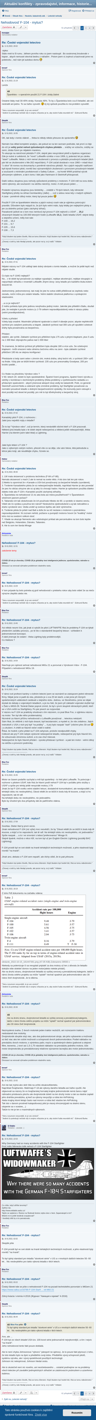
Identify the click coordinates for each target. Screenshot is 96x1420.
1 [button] (78, 28)
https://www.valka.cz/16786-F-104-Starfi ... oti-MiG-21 (28, 1289)
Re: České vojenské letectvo (21, 42)
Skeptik (5, 120)
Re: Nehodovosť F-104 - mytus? (21, 582)
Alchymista (6, 533)
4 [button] (89, 28)
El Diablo (11, 1126)
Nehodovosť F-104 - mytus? (22, 22)
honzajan (5, 33)
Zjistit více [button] (41, 1414)
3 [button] (85, 28)
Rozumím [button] (76, 1412)
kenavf (4, 68)
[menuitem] (5, 11)
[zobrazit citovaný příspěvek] (25, 1324)
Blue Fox (5, 249)
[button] (74, 28)
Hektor (4, 459)
